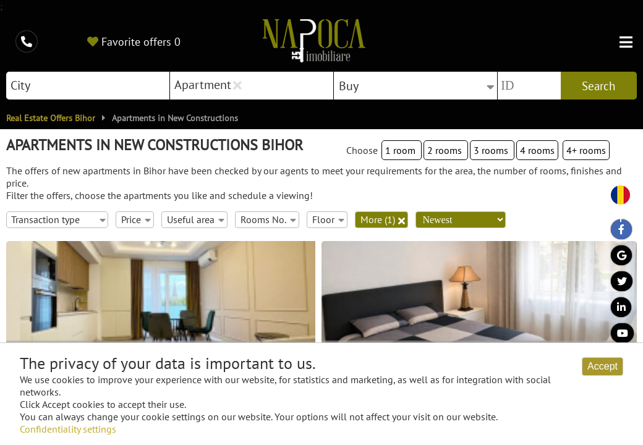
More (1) (382, 219)
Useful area (195, 219)
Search (598, 85)
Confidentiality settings (68, 429)
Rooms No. (268, 219)
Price (135, 219)
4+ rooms (586, 150)
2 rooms (445, 150)
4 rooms (537, 150)
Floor (328, 219)
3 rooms (492, 150)
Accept (602, 366)
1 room (401, 150)
